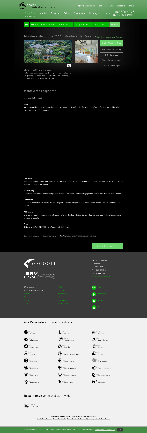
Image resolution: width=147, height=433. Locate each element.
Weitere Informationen (105, 430)
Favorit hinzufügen (112, 66)
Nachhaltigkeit (63, 303)
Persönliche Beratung (111, 50)
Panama (55, 13)
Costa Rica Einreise (44, 419)
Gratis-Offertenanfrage (111, 43)
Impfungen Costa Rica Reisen (99, 419)
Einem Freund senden (112, 60)
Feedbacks (120, 6)
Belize (67, 13)
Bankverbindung (64, 300)
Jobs (59, 297)
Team (100, 6)
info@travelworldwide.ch (101, 276)
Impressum (62, 294)
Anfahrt (26, 300)
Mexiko (43, 13)
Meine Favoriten (88, 6)
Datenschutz (62, 290)
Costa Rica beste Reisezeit (77, 419)
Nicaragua (94, 13)
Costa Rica (30, 13)
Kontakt (131, 6)
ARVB (60, 287)
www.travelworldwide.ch (101, 280)
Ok (120, 430)
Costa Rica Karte (59, 419)
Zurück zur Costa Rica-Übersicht (110, 37)
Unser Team (28, 303)
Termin (26, 297)
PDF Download (111, 55)
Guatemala (79, 13)
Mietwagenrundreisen (43, 24)
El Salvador (30, 17)
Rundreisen (65, 24)
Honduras (109, 13)
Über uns (109, 6)
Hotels (114, 24)
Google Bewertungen (32, 307)
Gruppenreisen (83, 24)
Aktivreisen (101, 24)
